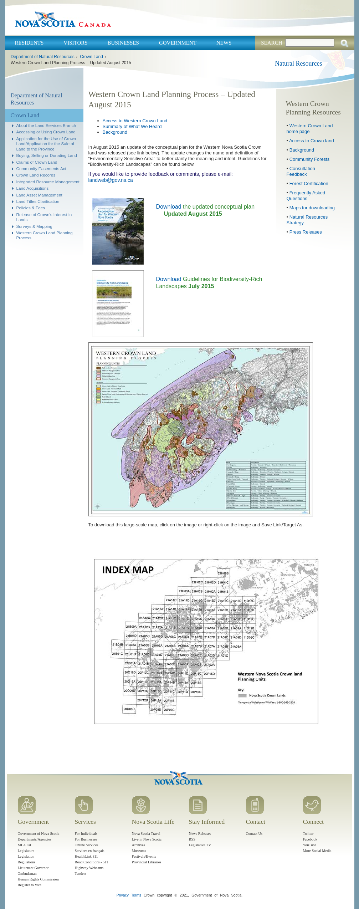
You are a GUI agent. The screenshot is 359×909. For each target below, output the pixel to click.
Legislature (26, 851)
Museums (139, 851)
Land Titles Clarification (38, 201)
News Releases (200, 834)
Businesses (123, 43)
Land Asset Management (39, 195)
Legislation (26, 856)
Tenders (81, 873)
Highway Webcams (89, 868)
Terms (136, 895)
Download (168, 207)
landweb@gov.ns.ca (110, 180)
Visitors (75, 43)
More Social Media (317, 851)
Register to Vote (30, 885)
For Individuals (86, 834)
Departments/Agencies (35, 839)
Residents (29, 43)
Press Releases (305, 232)
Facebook (310, 839)
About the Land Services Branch (46, 125)
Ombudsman (27, 873)
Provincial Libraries (146, 862)
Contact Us (254, 834)
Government (177, 43)
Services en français (89, 851)
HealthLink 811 (86, 856)
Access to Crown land (311, 140)
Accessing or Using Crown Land (46, 131)
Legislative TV (200, 845)
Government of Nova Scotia (39, 834)
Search (271, 43)
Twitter (308, 834)
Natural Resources (298, 63)
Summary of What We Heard (132, 126)
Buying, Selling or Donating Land (46, 155)
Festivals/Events (144, 856)
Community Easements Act (41, 168)
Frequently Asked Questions (306, 195)
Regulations (27, 862)
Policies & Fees (30, 207)
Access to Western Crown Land (135, 120)
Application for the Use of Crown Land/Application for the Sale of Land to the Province (46, 143)
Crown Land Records (36, 175)
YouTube (310, 845)
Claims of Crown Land (36, 162)
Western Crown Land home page (310, 128)
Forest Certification (308, 183)
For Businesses (86, 839)
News (224, 43)
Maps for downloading (312, 207)
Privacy (123, 895)
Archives (138, 845)
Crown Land (91, 56)
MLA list (24, 845)
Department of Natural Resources (43, 56)
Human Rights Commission (38, 879)
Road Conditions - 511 (91, 862)
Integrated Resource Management (48, 181)
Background (115, 132)
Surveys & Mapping (34, 226)
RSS (192, 839)
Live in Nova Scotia (146, 839)
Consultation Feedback (301, 171)
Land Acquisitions (32, 188)
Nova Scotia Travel (146, 834)
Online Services (86, 845)
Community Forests (309, 159)
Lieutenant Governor (33, 868)
